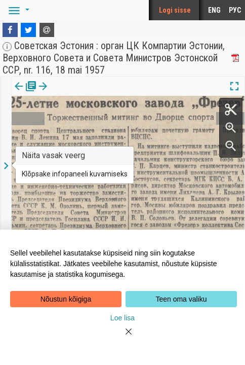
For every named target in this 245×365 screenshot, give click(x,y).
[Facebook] (10, 30)
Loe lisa (122, 318)
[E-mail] (47, 30)
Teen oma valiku (181, 299)
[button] (17, 10)
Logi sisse (175, 10)
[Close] (122, 337)
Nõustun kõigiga (65, 299)
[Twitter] (28, 30)
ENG (214, 10)
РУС (235, 10)
